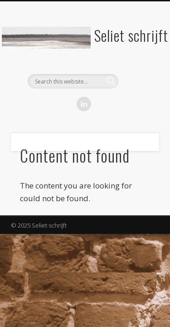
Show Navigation (137, 81)
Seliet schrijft (131, 35)
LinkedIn (84, 104)
